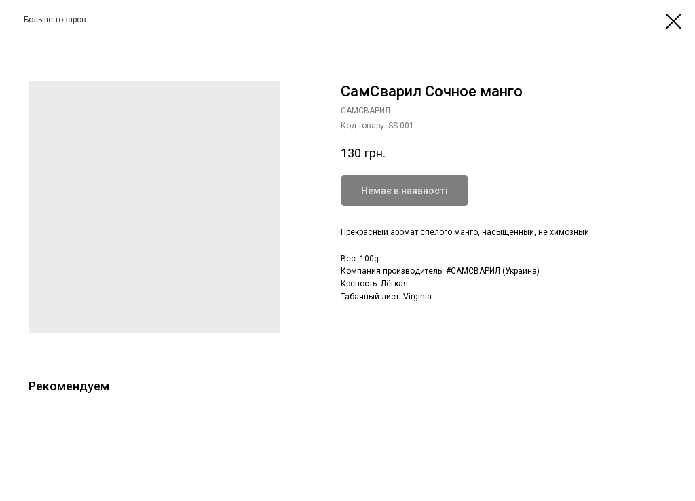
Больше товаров (55, 19)
